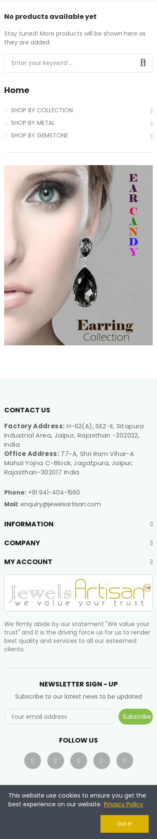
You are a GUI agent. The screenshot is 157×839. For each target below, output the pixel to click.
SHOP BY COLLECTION (42, 110)
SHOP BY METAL (33, 123)
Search (143, 63)
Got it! (124, 824)
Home (16, 90)
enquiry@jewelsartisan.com (61, 504)
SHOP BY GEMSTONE (39, 135)
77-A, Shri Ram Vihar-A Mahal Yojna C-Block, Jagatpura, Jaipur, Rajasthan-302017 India (69, 462)
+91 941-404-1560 (54, 492)
